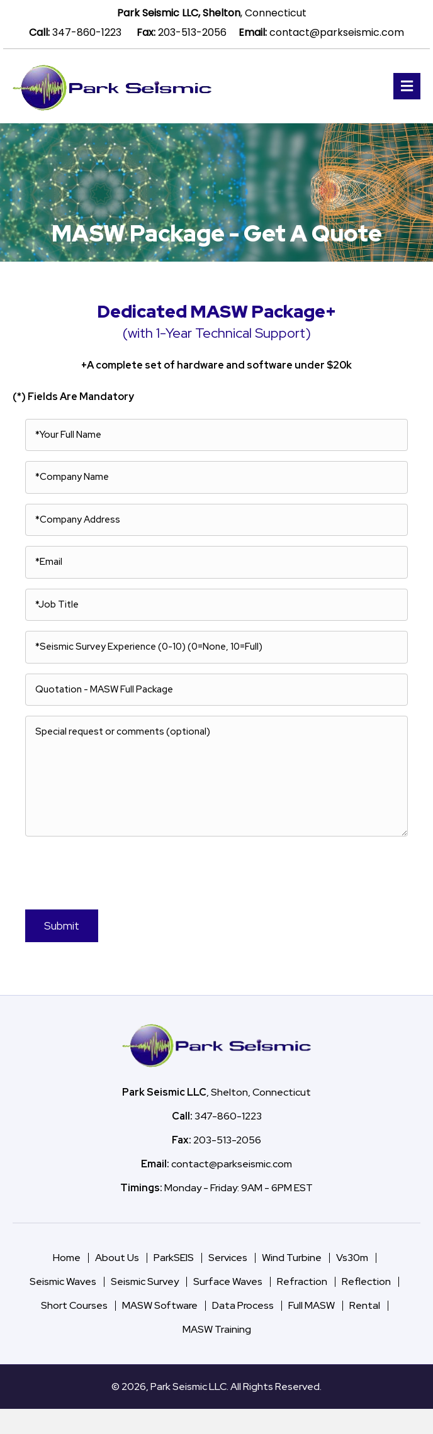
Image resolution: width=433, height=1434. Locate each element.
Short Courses (74, 1305)
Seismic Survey (145, 1281)
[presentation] (100, 871)
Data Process (243, 1305)
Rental (364, 1305)
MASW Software (160, 1305)
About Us (117, 1257)
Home (67, 1257)
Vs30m (352, 1257)
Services (227, 1257)
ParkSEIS (174, 1257)
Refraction (302, 1281)
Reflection (366, 1281)
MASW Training (217, 1329)
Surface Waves (227, 1281)
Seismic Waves (63, 1281)
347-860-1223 (86, 32)
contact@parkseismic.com (336, 32)
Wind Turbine (292, 1257)
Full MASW (311, 1305)
